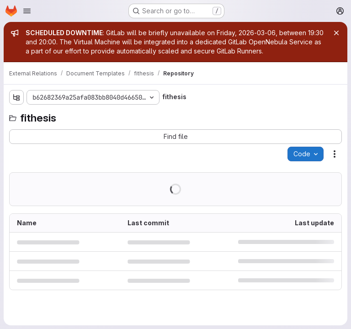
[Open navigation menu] (27, 11)
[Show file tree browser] (16, 97)
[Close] (336, 32)
